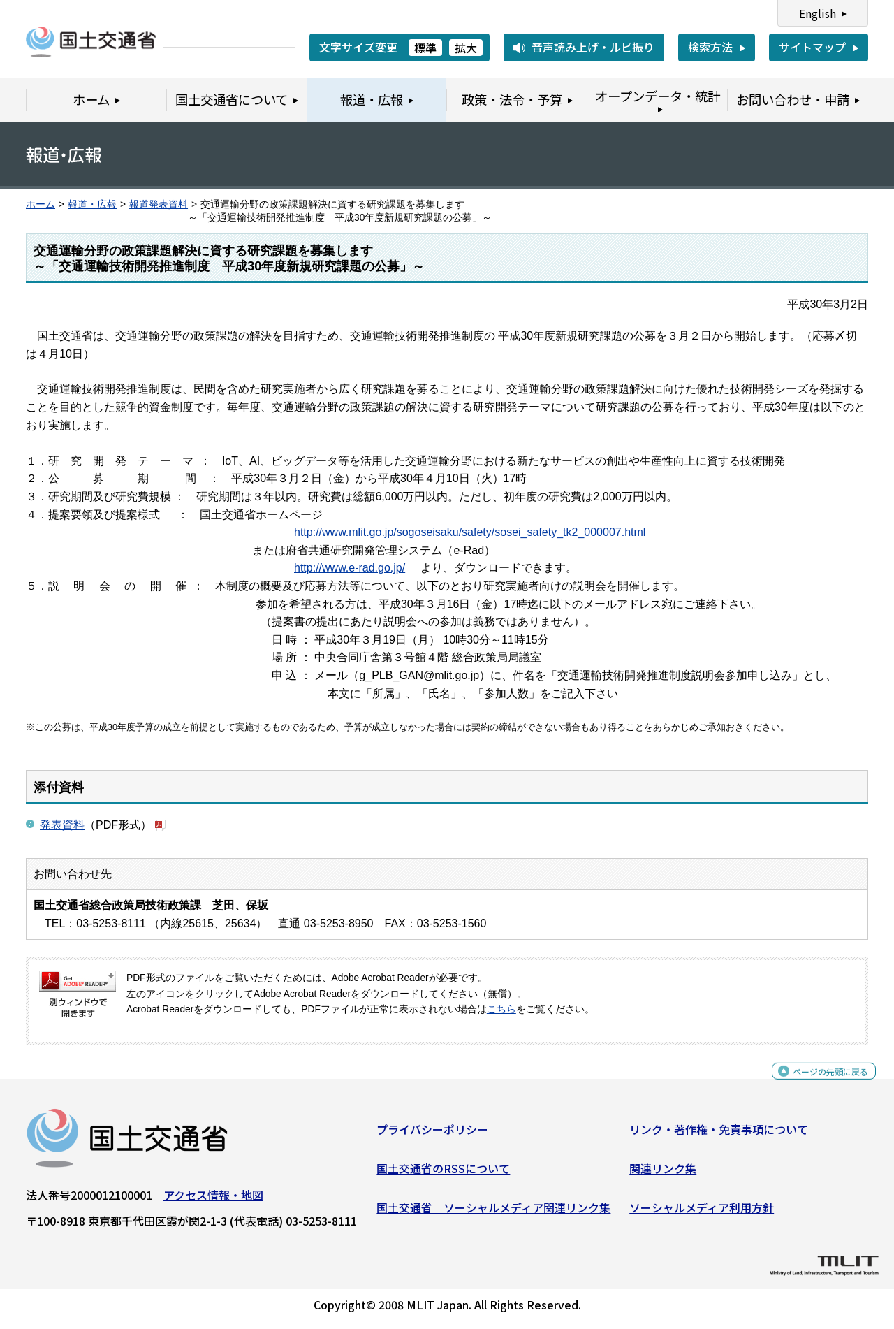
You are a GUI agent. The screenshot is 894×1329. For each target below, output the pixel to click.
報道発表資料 (158, 204)
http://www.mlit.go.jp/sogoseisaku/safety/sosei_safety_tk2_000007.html (469, 532)
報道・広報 (92, 204)
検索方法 (710, 46)
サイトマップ (812, 46)
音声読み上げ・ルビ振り (593, 46)
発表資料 (62, 825)
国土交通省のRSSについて (443, 1173)
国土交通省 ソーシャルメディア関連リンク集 (493, 1212)
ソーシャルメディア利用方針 (701, 1212)
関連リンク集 (662, 1173)
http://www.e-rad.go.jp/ (349, 568)
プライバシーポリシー (432, 1134)
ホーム (40, 204)
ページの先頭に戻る (819, 1084)
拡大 (466, 47)
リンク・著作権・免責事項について (718, 1134)
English (817, 13)
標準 (425, 47)
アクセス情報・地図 (213, 1200)
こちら (501, 1009)
